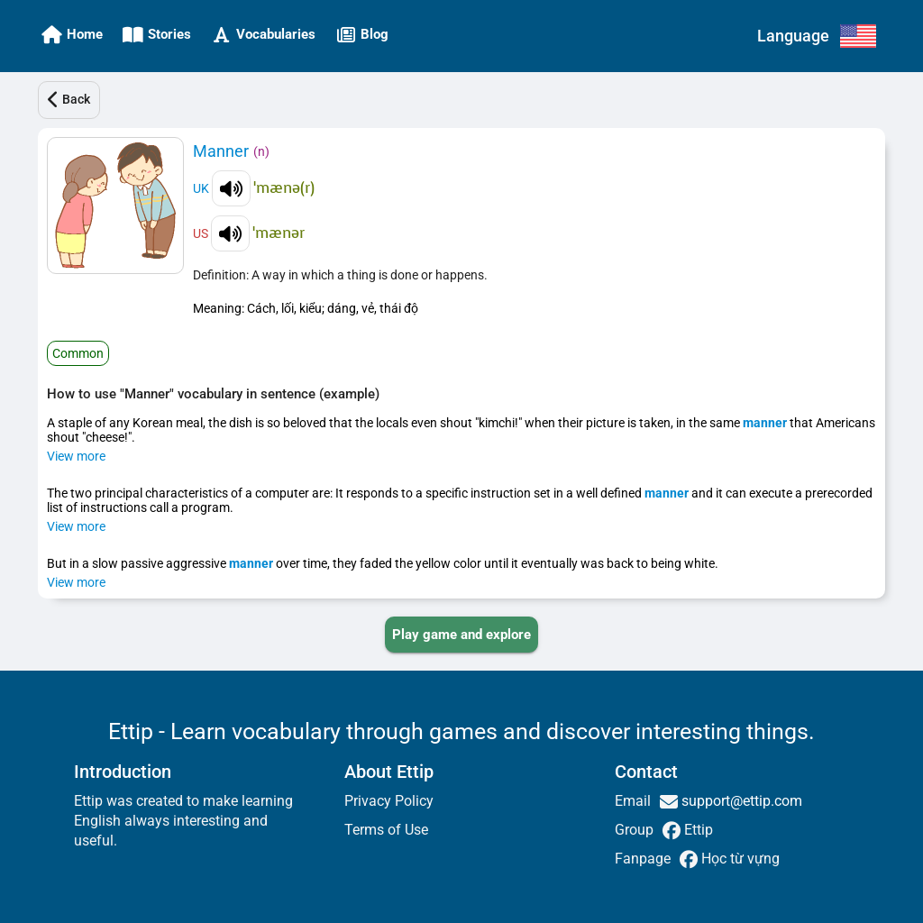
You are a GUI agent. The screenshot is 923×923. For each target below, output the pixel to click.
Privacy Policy (389, 800)
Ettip (697, 829)
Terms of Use (386, 829)
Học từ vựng (739, 858)
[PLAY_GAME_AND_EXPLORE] (461, 635)
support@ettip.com (740, 800)
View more (76, 456)
